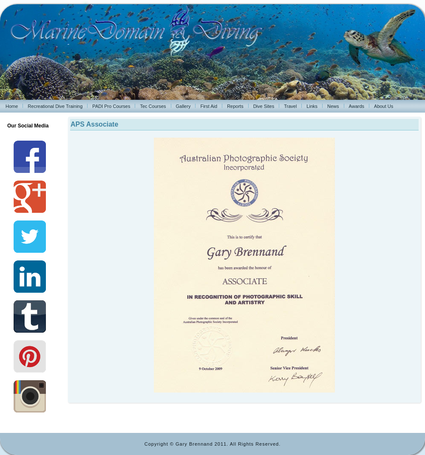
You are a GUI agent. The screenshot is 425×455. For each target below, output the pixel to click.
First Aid (208, 106)
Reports (235, 106)
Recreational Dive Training (55, 106)
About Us (383, 106)
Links (311, 106)
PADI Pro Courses (111, 106)
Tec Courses (153, 106)
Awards (356, 106)
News (333, 106)
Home (12, 106)
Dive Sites (264, 106)
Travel (290, 106)
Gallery (183, 106)
